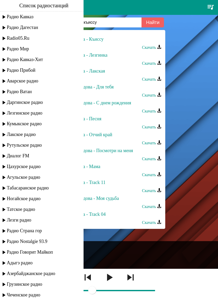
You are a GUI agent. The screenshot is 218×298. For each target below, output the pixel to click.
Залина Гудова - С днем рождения (97, 102)
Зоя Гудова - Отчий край (88, 134)
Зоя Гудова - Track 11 (85, 182)
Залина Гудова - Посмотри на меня (98, 150)
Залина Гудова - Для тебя (89, 87)
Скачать (151, 47)
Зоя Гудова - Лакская (84, 71)
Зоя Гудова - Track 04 (85, 214)
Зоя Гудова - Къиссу (84, 39)
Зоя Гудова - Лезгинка (86, 55)
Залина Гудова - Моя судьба (91, 198)
